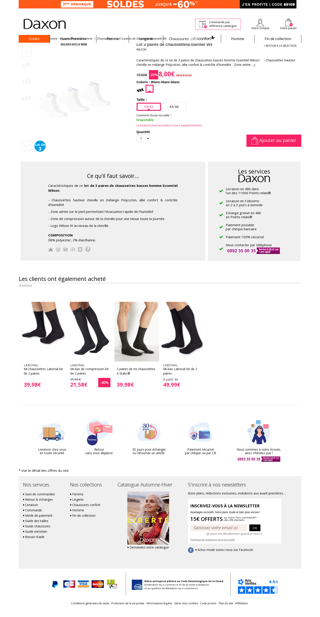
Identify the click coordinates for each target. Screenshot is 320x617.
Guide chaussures (37, 533)
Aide (284, 11)
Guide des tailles (36, 528)
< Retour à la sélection (280, 53)
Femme (113, 38)
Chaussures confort (86, 512)
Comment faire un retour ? (217, 11)
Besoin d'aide (34, 544)
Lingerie (146, 38)
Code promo (213, 611)
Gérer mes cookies (186, 611)
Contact (296, 11)
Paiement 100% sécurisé (245, 244)
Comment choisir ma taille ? (153, 123)
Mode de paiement (38, 522)
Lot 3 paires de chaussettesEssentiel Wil (141, 46)
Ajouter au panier (273, 148)
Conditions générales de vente (75, 611)
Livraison (31, 512)
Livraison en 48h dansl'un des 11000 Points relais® (248, 198)
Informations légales (154, 611)
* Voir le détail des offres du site (39, 478)
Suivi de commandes (40, 501)
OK (254, 535)
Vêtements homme (46, 46)
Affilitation (256, 611)
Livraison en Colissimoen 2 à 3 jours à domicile (244, 210)
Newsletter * (258, 11)
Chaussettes (104, 46)
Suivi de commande (184, 11)
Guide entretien (36, 538)
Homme (237, 38)
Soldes (34, 38)
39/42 (148, 114)
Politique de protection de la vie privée (212, 546)
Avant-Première (73, 38)
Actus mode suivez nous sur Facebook (225, 557)
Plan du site (236, 611)
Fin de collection (278, 38)
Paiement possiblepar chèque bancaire (241, 234)
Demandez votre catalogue (149, 554)
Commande (33, 517)
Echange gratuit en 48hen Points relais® (243, 222)
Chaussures (192, 38)
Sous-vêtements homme (77, 46)
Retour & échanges (39, 506)
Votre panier (288, 28)
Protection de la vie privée (117, 611)
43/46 (174, 114)
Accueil (24, 46)
